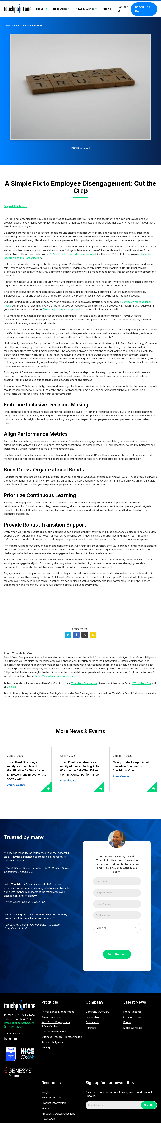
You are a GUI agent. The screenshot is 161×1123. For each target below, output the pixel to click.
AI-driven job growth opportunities (63, 309)
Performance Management (58, 1011)
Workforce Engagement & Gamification (56, 1024)
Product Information (54, 1102)
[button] (40, 9)
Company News (132, 1017)
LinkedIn (11, 686)
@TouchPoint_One (141, 683)
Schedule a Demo (143, 9)
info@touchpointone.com (19, 1022)
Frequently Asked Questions (58, 1113)
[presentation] (117, 942)
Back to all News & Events (27, 25)
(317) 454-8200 (13, 1026)
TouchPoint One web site (84, 683)
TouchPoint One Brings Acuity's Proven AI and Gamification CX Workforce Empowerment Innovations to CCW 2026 (26, 770)
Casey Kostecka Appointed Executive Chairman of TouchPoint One (131, 766)
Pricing (107, 8)
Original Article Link (15, 206)
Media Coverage (133, 1027)
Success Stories (51, 1097)
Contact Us (122, 8)
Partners (91, 1027)
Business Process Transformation (62, 1036)
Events (127, 1022)
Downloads (48, 1118)
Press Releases (132, 1011)
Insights (46, 1092)
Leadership (92, 1017)
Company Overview (97, 1011)
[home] (17, 9)
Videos (45, 1108)
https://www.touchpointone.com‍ (54, 676)
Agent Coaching (51, 1017)
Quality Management (54, 1031)
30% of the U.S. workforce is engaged (73, 254)
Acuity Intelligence (52, 1042)
